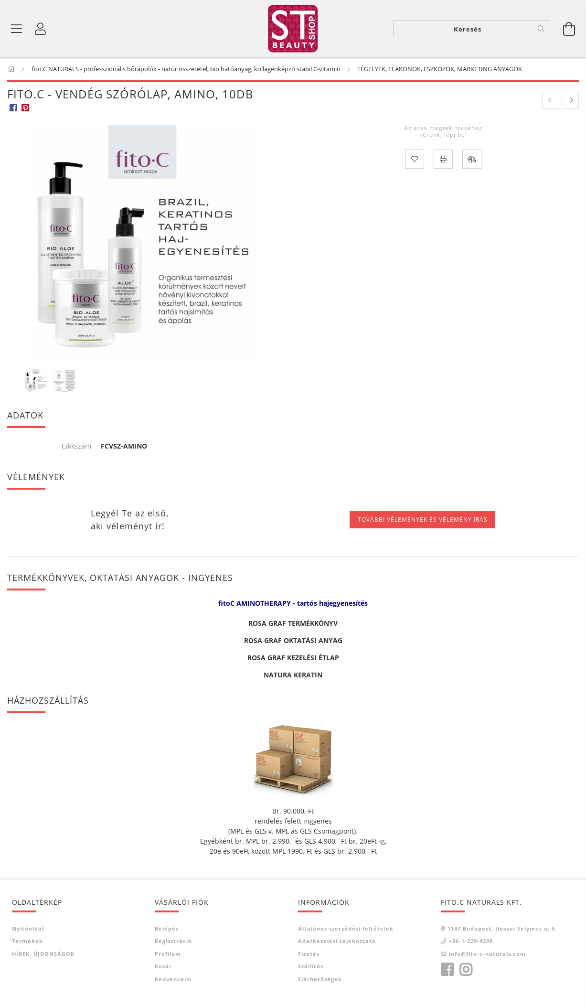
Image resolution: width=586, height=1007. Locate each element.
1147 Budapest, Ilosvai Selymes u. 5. (502, 928)
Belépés (167, 928)
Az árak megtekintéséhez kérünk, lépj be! (443, 131)
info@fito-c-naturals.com (487, 953)
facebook (447, 970)
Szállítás (310, 966)
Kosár (163, 966)
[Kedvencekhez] (414, 159)
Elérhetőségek (320, 979)
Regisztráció (173, 940)
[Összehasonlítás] (471, 159)
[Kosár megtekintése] (569, 29)
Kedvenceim (173, 979)
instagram (465, 970)
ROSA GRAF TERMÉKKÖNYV (293, 623)
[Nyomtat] (443, 159)
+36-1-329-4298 (471, 940)
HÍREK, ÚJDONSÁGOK (43, 953)
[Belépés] (40, 29)
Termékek (27, 940)
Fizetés (309, 953)
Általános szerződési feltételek (346, 928)
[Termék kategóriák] (16, 29)
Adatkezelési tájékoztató (337, 940)
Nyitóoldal (28, 928)
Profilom (168, 953)
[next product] (570, 100)
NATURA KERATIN (293, 674)
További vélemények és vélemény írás (423, 519)
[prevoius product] (550, 100)
